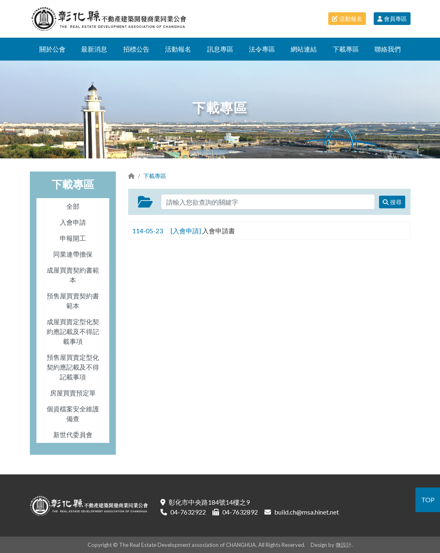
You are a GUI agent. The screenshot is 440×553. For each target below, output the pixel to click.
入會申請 (73, 222)
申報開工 (73, 238)
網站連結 (304, 49)
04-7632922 (188, 512)
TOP (428, 499)
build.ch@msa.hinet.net (306, 512)
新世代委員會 (73, 434)
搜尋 (392, 202)
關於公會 (52, 49)
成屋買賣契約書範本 (73, 275)
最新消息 (94, 49)
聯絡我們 (388, 49)
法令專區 (262, 49)
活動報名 (347, 18)
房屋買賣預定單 (73, 393)
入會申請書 (218, 231)
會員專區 (392, 18)
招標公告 (136, 49)
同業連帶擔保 (73, 254)
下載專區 (346, 49)
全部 (72, 206)
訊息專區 (220, 49)
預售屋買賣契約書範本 (73, 300)
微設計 (344, 545)
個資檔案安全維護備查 (73, 413)
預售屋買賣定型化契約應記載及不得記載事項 (73, 367)
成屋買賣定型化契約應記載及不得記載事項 (73, 331)
